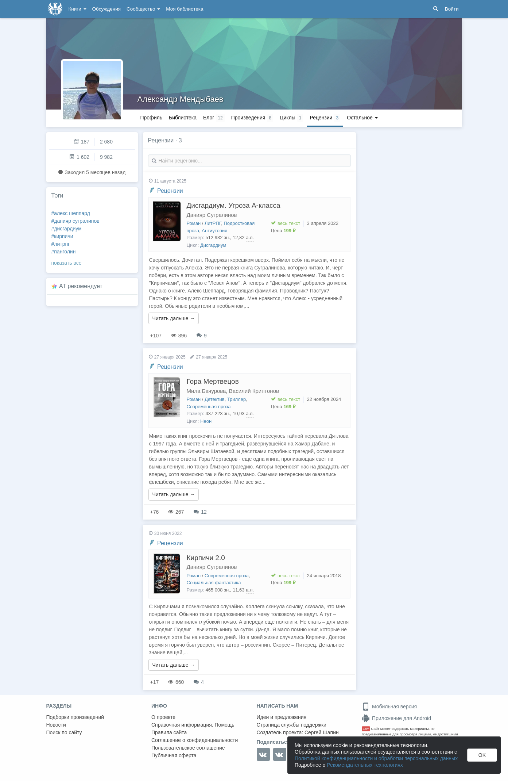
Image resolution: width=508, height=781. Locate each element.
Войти (452, 9)
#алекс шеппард (70, 213)
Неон (206, 421)
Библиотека (183, 117)
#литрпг (60, 244)
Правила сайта (169, 732)
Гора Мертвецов (213, 381)
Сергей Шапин (322, 732)
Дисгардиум (213, 245)
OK (482, 755)
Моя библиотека (184, 9)
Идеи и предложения (282, 717)
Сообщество (143, 9)
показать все (66, 263)
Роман (194, 223)
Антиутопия (214, 230)
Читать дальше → (173, 318)
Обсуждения (106, 9)
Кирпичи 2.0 (206, 558)
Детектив (215, 399)
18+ (366, 729)
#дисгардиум (66, 228)
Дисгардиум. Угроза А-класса (233, 205)
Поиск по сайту (64, 732)
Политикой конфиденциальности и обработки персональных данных (376, 758)
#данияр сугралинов (75, 221)
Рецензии (170, 191)
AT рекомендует (80, 286)
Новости (56, 725)
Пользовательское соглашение (188, 748)
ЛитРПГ (213, 223)
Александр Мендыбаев (180, 99)
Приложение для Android (396, 718)
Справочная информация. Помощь (192, 725)
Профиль (151, 117)
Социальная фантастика (214, 582)
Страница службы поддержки (291, 725)
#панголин (63, 251)
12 (200, 512)
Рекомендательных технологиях (365, 765)
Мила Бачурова (206, 391)
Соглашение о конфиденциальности (194, 740)
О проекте (163, 717)
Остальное (362, 117)
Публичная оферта (174, 755)
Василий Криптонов (254, 391)
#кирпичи (62, 236)
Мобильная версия (389, 706)
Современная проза (209, 406)
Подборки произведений (75, 717)
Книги (77, 9)
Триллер (236, 399)
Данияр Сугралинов (212, 215)
